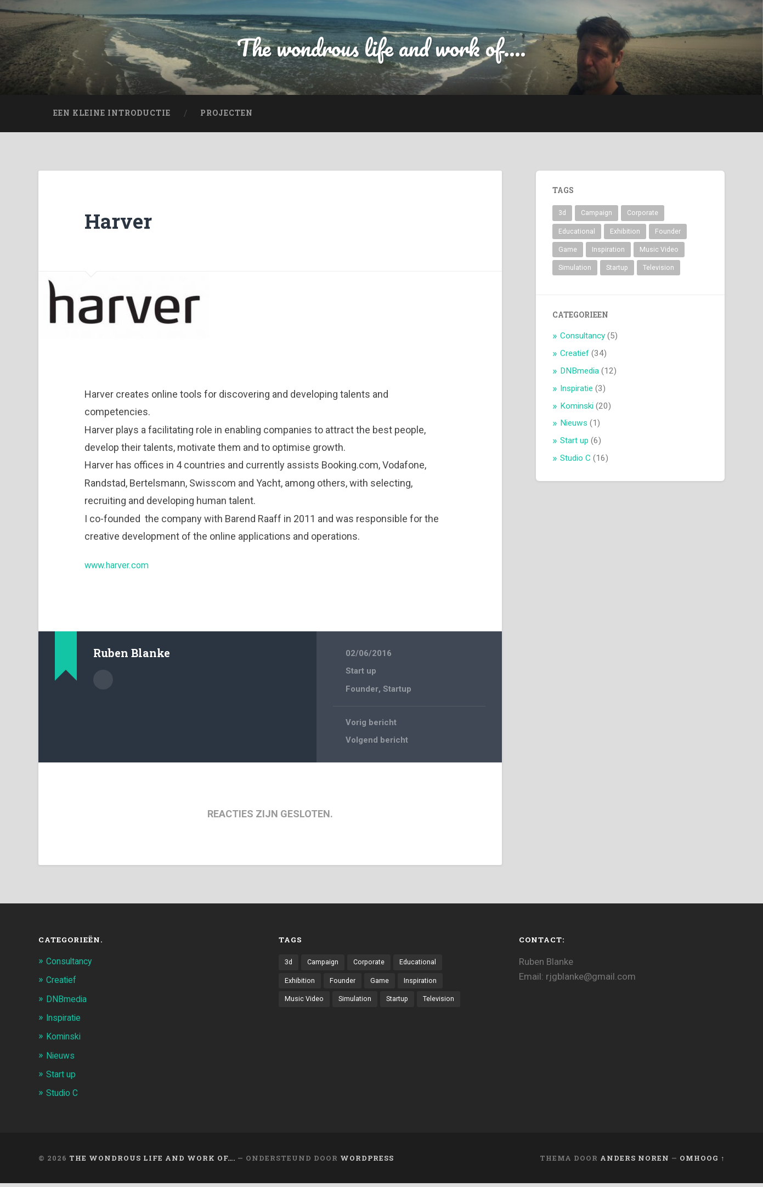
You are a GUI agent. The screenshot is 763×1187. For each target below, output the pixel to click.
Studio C (575, 462)
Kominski (577, 410)
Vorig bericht (371, 726)
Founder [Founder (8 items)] (668, 235)
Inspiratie (576, 392)
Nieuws (573, 427)
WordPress (367, 1161)
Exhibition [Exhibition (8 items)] (625, 235)
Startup (397, 693)
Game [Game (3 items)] (567, 253)
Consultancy (582, 340)
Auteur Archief (103, 682)
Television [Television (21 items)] (658, 272)
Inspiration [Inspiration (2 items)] (608, 253)
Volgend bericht (377, 744)
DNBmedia (579, 375)
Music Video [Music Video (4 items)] (659, 253)
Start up (361, 675)
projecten (226, 117)
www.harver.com (121, 569)
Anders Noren (634, 1161)
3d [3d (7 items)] (562, 217)
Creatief (574, 357)
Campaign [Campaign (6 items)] (596, 217)
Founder (362, 693)
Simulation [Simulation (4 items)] (574, 272)
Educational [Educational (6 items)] (576, 235)
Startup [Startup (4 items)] (617, 272)
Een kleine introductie (112, 117)
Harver (121, 224)
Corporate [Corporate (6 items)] (642, 217)
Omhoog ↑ (702, 1161)
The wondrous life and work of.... (381, 49)
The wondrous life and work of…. (152, 1161)
